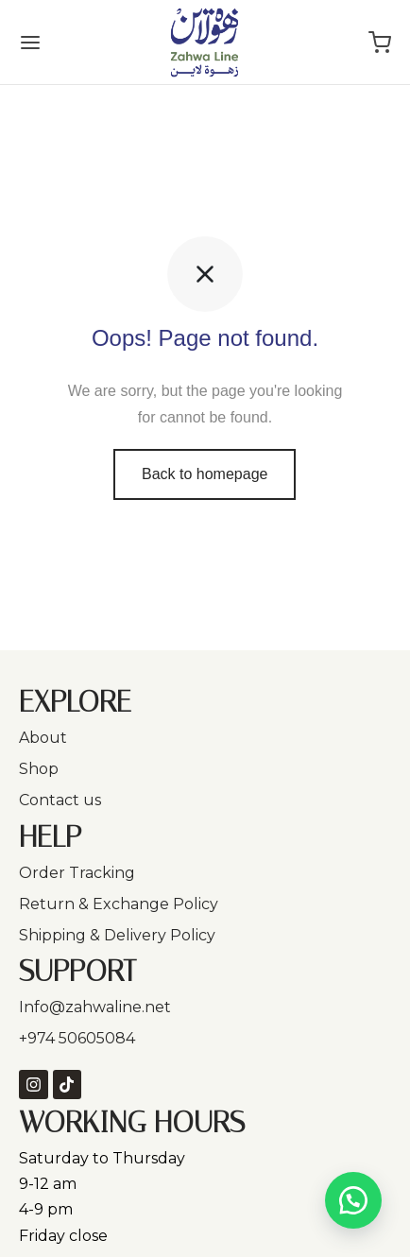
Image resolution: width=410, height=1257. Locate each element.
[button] (353, 1200)
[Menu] (30, 43)
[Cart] (379, 42)
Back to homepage (204, 474)
